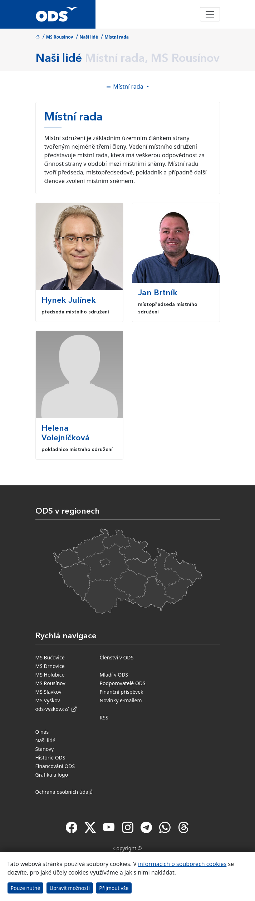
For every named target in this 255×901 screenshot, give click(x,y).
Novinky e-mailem (121, 700)
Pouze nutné (25, 888)
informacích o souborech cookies (182, 864)
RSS (104, 717)
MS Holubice (50, 674)
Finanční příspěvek (121, 691)
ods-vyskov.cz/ (56, 709)
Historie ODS (50, 757)
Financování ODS (55, 766)
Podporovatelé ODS (123, 683)
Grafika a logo (51, 774)
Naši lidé (89, 37)
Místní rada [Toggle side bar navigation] (125, 86)
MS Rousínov (59, 37)
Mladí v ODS (114, 674)
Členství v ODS (117, 657)
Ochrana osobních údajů (64, 791)
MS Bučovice (50, 657)
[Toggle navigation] (210, 14)
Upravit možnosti (70, 888)
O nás (42, 731)
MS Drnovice (50, 666)
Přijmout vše (113, 888)
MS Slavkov (48, 691)
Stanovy (44, 749)
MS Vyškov (47, 700)
